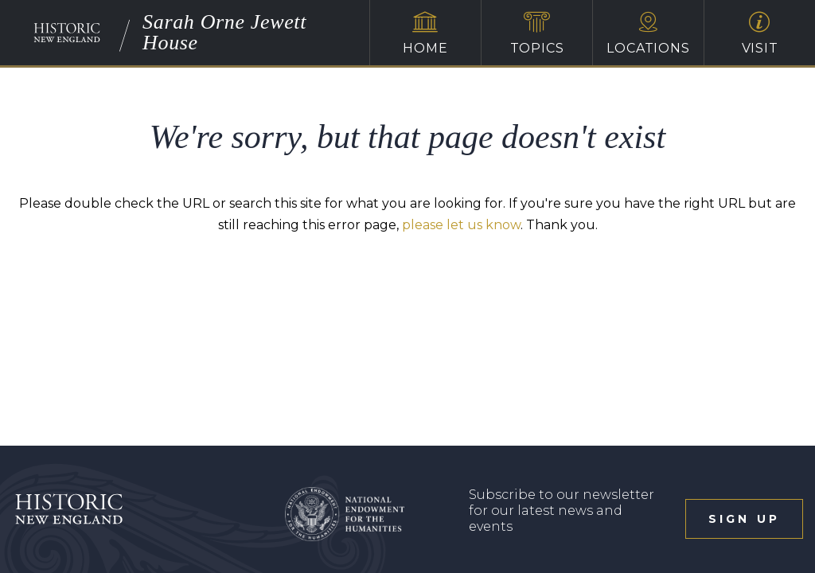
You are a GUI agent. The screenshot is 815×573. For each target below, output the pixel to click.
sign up (744, 519)
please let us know (461, 224)
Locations (648, 33)
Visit (759, 33)
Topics (537, 33)
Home (425, 33)
